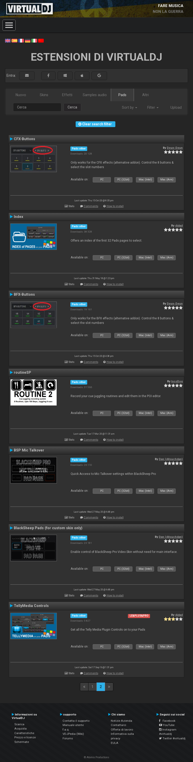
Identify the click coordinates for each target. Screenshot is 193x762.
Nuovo (21, 95)
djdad (179, 225)
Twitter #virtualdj (172, 738)
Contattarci (118, 725)
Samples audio (95, 95)
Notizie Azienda (121, 720)
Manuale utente (73, 725)
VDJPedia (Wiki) (73, 734)
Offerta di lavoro (122, 729)
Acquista (20, 728)
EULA (114, 743)
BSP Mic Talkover (29, 450)
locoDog (177, 381)
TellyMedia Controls (31, 606)
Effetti (67, 95)
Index (18, 217)
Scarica (19, 724)
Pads (122, 95)
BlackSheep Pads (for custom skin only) (48, 528)
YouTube (166, 725)
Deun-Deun (175, 147)
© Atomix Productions (96, 757)
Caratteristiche (24, 733)
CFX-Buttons (24, 139)
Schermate (21, 742)
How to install (115, 206)
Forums (68, 738)
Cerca (72, 107)
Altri (145, 95)
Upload (176, 107)
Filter (153, 107)
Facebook (167, 720)
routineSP (22, 372)
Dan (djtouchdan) (171, 459)
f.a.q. (66, 729)
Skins (44, 95)
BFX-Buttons (24, 294)
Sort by (129, 107)
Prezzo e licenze (25, 737)
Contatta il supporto (76, 720)
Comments (91, 206)
